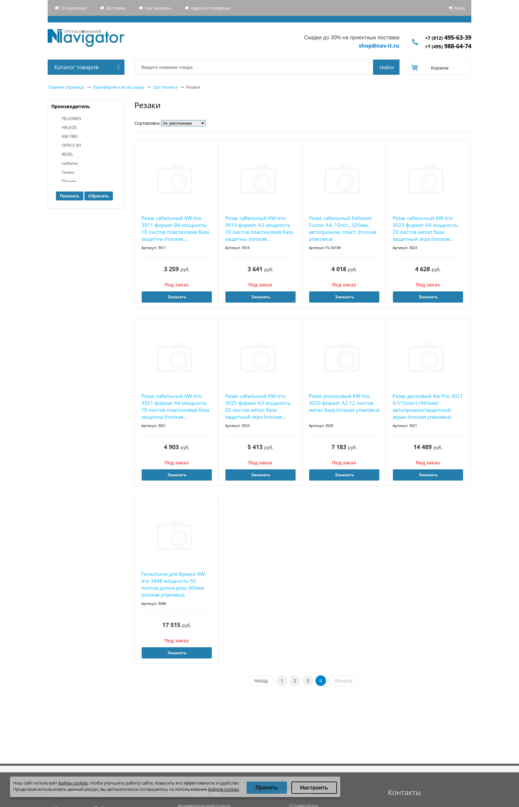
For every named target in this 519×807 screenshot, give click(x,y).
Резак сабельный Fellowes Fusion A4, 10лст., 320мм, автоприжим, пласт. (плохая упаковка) (342, 228)
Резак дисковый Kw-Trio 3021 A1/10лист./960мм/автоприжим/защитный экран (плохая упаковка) (428, 406)
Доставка (115, 8)
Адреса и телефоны (210, 8)
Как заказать (158, 8)
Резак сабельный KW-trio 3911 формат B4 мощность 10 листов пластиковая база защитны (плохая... (175, 228)
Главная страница (66, 87)
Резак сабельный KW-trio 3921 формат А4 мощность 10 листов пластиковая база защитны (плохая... (175, 406)
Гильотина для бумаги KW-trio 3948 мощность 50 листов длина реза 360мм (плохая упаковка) (174, 584)
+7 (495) (448, 46)
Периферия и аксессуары (118, 87)
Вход (460, 8)
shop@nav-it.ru (379, 45)
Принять (267, 787)
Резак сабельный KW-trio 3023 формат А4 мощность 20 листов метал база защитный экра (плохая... (425, 228)
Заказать (176, 297)
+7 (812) (448, 38)
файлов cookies (223, 789)
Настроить (314, 787)
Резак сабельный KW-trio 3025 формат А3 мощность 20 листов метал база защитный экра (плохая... (257, 406)
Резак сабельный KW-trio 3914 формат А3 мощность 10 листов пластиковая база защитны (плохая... (259, 228)
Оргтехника (165, 87)
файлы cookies (73, 783)
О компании (73, 8)
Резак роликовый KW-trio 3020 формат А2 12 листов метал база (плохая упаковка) (344, 403)
